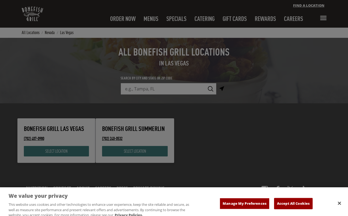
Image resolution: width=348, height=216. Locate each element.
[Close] (339, 208)
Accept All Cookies (293, 207)
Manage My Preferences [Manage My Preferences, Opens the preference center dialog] (245, 207)
